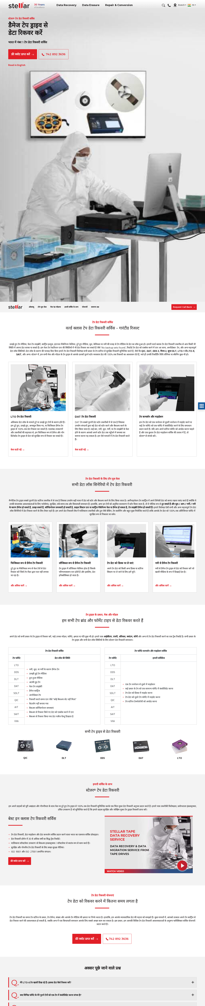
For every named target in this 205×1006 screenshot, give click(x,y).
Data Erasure (91, 5)
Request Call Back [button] (184, 307)
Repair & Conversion (119, 5)
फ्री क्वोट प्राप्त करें (22, 54)
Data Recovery (66, 5)
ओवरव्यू (31, 307)
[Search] (163, 5)
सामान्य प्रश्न (95, 307)
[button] (102, 982)
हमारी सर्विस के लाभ (71, 307)
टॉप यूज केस (42, 307)
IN (191, 5)
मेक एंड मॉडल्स (55, 307)
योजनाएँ (84, 307)
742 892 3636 (54, 54)
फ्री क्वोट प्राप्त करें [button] (86, 939)
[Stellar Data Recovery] (19, 5)
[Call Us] (169, 5)
